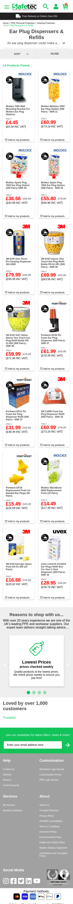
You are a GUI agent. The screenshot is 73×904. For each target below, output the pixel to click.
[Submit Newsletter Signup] (67, 745)
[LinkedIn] (29, 881)
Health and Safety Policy (52, 842)
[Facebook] (14, 881)
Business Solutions (13, 810)
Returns (7, 780)
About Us (44, 805)
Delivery (7, 774)
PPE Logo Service (49, 780)
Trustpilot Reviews (49, 810)
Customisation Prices (51, 774)
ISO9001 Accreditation (51, 821)
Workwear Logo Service (52, 769)
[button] (4, 664)
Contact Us (8, 769)
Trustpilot (9, 717)
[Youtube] (37, 881)
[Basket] (66, 7)
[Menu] (7, 7)
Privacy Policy (47, 816)
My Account (9, 805)
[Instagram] (7, 881)
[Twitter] (22, 881)
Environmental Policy (50, 837)
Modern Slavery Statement (53, 847)
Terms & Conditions (50, 826)
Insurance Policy (48, 831)
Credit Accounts (11, 785)
